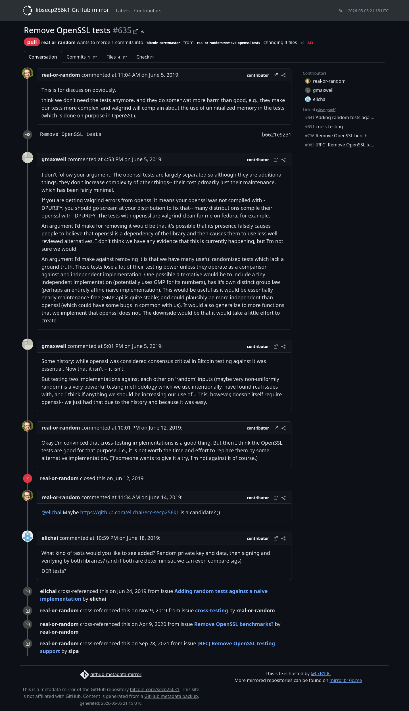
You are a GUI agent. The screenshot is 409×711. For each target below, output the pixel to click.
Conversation (43, 57)
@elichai (51, 512)
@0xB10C (321, 673)
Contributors (147, 10)
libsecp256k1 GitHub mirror (64, 10)
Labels (123, 10)
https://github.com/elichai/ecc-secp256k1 (129, 512)
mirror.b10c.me (345, 680)
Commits (82, 57)
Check (145, 57)
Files (116, 57)
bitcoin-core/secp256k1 (155, 689)
